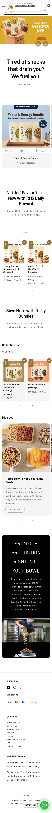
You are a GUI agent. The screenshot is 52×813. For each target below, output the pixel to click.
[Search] (45, 11)
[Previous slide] (38, 44)
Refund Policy (17, 803)
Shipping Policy (14, 746)
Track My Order (13, 722)
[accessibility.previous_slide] (20, 173)
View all (26, 232)
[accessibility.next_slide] (32, 173)
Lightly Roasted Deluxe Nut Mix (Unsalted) (26, 6)
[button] (3, 5)
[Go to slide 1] (22, 41)
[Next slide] (45, 44)
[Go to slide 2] (24, 41)
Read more (15, 509)
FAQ (9, 743)
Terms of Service (19, 800)
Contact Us (12, 726)
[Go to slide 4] (28, 41)
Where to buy (13, 729)
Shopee (10, 732)
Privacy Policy (33, 800)
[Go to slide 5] (30, 41)
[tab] (7, 351)
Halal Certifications (16, 739)
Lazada (10, 736)
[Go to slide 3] (26, 41)
